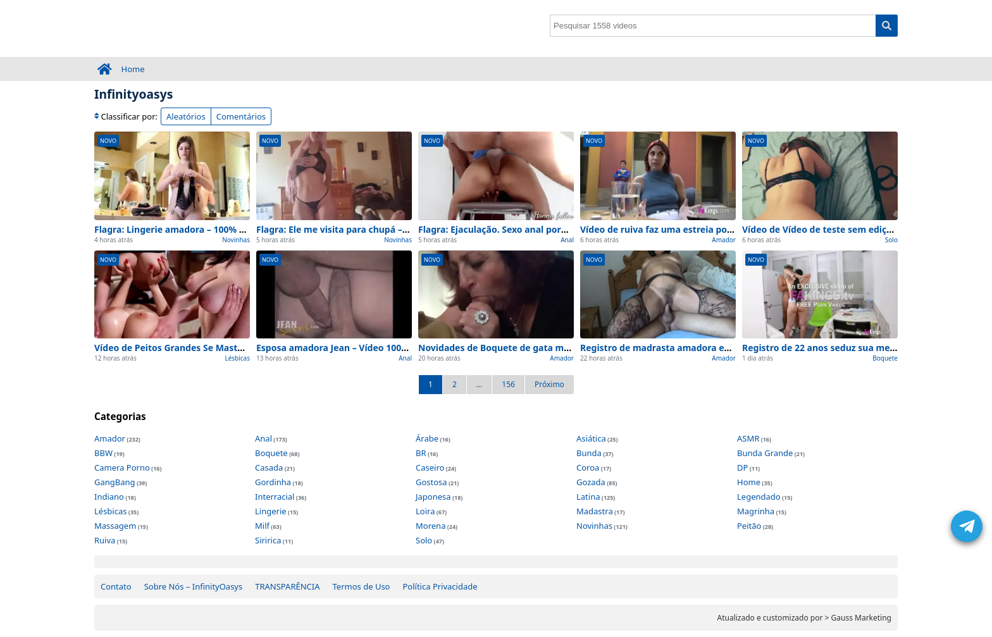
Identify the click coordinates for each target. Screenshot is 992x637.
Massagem (115, 525)
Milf (262, 525)
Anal (567, 239)
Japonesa (433, 496)
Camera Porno (122, 467)
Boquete (885, 358)
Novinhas (236, 239)
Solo (891, 239)
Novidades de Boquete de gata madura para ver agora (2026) (551, 348)
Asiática (591, 438)
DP (742, 467)
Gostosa (431, 482)
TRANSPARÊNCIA (287, 586)
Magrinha (755, 511)
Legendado (759, 496)
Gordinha (273, 482)
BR (421, 453)
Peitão (749, 525)
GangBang (114, 482)
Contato (116, 586)
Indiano (109, 496)
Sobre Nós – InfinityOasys (193, 586)
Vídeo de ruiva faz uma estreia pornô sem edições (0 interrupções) (725, 229)
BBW (103, 453)
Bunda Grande (765, 453)
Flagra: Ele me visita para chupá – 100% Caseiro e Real (374, 229)
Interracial (274, 496)
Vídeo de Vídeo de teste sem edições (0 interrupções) (858, 229)
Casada (269, 467)
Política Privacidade (439, 586)
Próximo (549, 384)
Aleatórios (186, 116)
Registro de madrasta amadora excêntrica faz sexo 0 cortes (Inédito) (730, 348)
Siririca (268, 540)
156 (508, 384)
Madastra (594, 511)
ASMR (748, 438)
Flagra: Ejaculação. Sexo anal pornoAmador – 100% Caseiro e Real (561, 229)
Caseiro (430, 467)
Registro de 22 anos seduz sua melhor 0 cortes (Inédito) (864, 348)
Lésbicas (237, 358)
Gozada (590, 482)
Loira (425, 511)
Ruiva (104, 540)
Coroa (587, 467)
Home (133, 69)
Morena (430, 525)
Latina (588, 496)
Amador (724, 239)
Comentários (241, 116)
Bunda (589, 453)
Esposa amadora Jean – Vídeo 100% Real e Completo (369, 348)
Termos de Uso (361, 586)
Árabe (427, 438)
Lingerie (271, 511)
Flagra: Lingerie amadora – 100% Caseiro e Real (197, 229)
